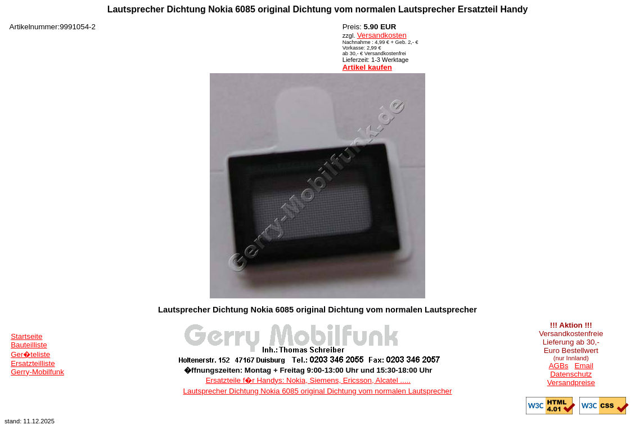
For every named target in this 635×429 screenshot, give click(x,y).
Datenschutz (571, 374)
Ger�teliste (30, 354)
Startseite (26, 336)
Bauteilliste (29, 345)
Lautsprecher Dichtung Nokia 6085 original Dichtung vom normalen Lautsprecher (317, 391)
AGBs (559, 365)
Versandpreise (571, 382)
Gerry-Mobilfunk (37, 372)
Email (584, 365)
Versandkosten (382, 35)
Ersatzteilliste (33, 363)
